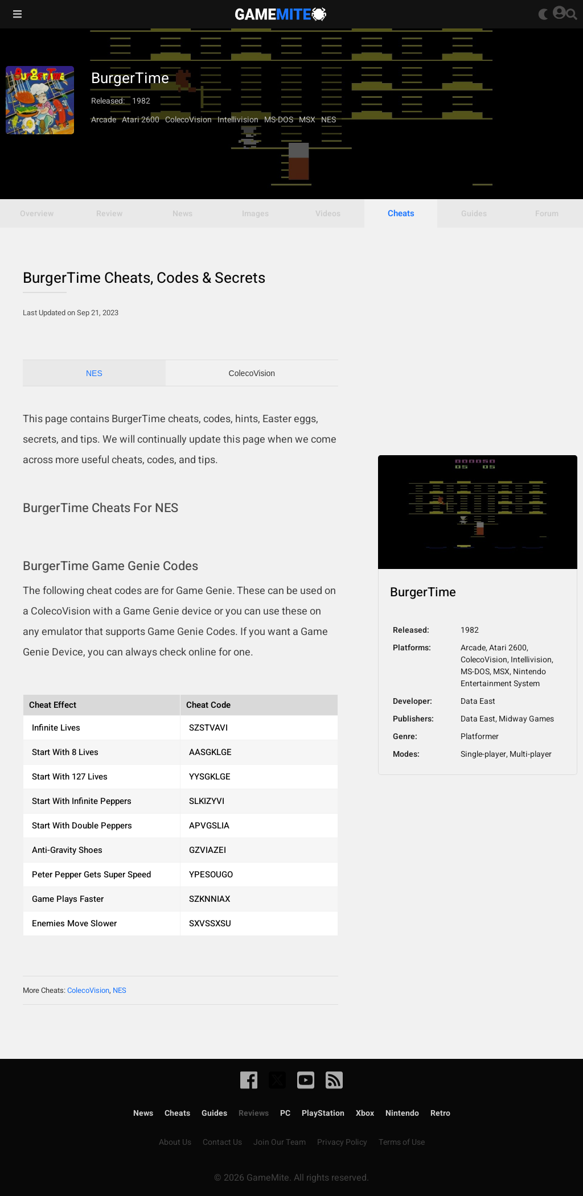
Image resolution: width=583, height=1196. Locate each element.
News (143, 1113)
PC (285, 1113)
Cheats (401, 213)
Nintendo (402, 1113)
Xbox (365, 1113)
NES (94, 373)
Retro (440, 1113)
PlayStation (323, 1113)
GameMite (280, 14)
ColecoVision (252, 373)
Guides (214, 1113)
